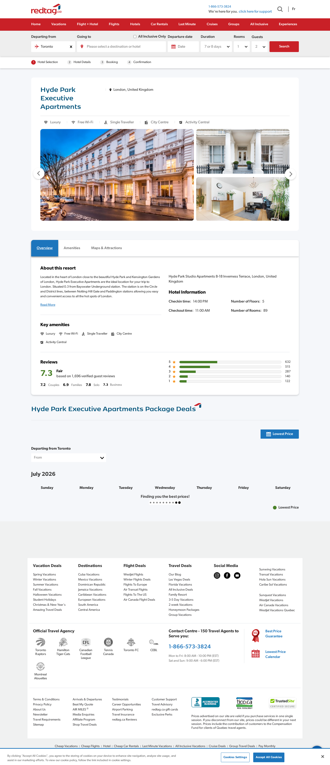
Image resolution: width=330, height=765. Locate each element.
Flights (114, 24)
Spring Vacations (44, 574)
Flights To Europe (135, 584)
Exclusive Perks (162, 714)
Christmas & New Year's (49, 605)
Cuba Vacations (88, 574)
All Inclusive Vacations (190, 746)
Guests (257, 37)
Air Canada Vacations (273, 605)
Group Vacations (180, 615)
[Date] (183, 46)
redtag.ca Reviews (124, 719)
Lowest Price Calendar (275, 654)
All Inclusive (259, 24)
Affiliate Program (84, 719)
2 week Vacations (180, 605)
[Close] (323, 756)
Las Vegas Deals (179, 579)
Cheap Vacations (66, 746)
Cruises (212, 24)
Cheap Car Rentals (126, 746)
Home (36, 24)
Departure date (180, 37)
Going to (84, 37)
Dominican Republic (92, 584)
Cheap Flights (90, 746)
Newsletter (40, 714)
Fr (293, 9)
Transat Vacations (271, 574)
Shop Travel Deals (85, 724)
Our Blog (175, 574)
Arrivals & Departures (87, 699)
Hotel (106, 746)
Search (284, 46)
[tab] (44, 248)
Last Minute (187, 24)
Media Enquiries (83, 714)
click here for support (255, 12)
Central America (89, 610)
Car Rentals (159, 24)
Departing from (43, 37)
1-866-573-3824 (220, 6)
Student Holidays (44, 600)
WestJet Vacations (271, 600)
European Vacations (91, 600)
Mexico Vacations (90, 579)
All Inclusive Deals (181, 590)
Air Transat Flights (136, 590)
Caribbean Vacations (92, 595)
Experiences (288, 24)
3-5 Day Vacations (181, 600)
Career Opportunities (126, 704)
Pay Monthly (266, 746)
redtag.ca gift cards (165, 709)
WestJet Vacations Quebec (277, 610)
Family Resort (178, 595)
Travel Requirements (46, 719)
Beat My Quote (83, 704)
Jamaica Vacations (90, 590)
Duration (208, 37)
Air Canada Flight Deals (139, 600)
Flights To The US (135, 595)
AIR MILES (80, 709)
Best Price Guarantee (274, 634)
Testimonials (120, 699)
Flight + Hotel (87, 24)
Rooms (239, 37)
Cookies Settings (235, 757)
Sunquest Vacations (272, 595)
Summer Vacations (45, 584)
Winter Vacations (44, 579)
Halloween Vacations (47, 595)
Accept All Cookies (269, 757)
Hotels (135, 24)
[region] (165, 757)
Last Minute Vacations (157, 746)
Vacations (58, 24)
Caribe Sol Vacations (273, 584)
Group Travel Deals (242, 746)
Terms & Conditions (46, 699)
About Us (39, 709)
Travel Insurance (123, 714)
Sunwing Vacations (272, 569)
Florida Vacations (180, 584)
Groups (233, 24)
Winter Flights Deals (137, 579)
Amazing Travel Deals (47, 610)
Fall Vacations (42, 590)
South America (88, 605)
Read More (47, 305)
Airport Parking (122, 709)
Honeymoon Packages (184, 610)
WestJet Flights (133, 574)
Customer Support (164, 699)
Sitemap (38, 724)
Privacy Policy (42, 704)
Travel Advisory (162, 704)
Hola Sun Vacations (272, 579)
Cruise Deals (217, 746)
